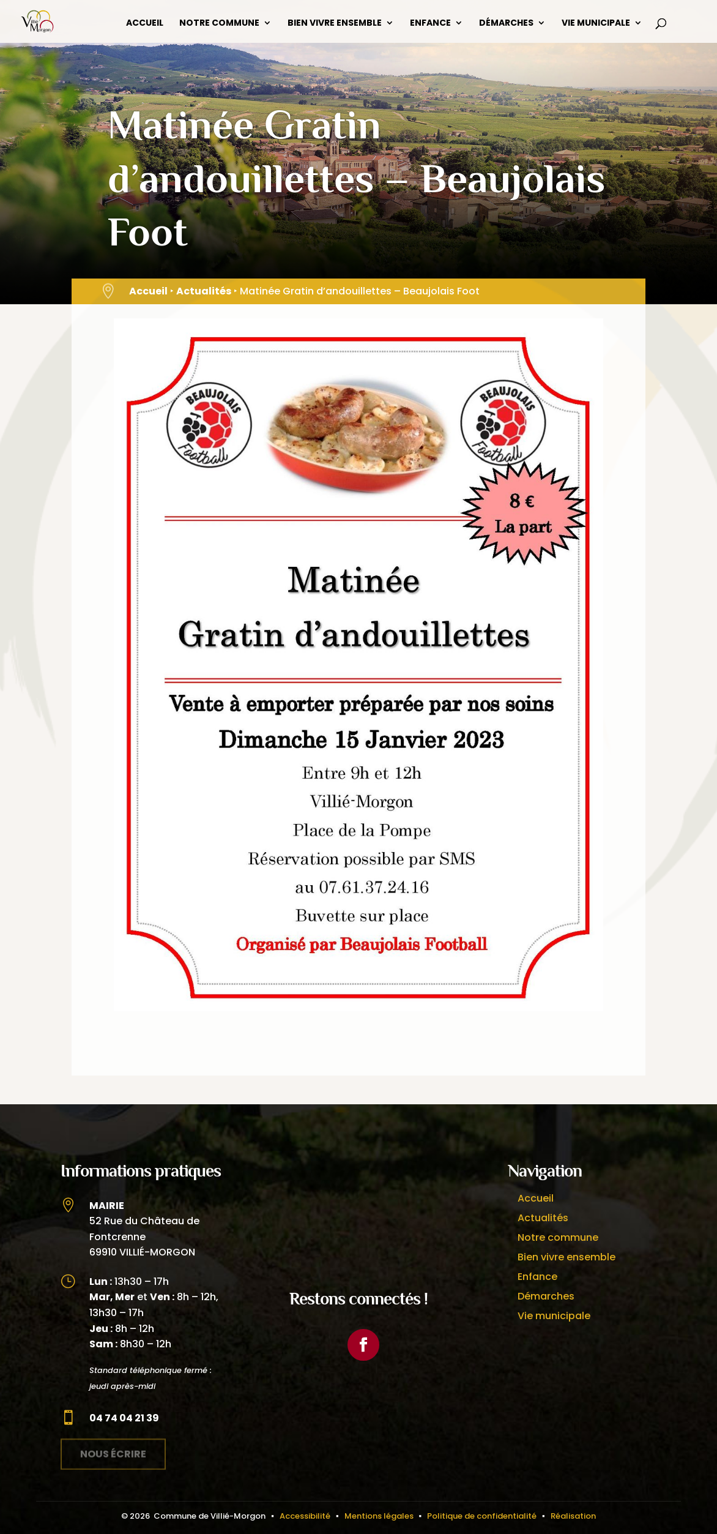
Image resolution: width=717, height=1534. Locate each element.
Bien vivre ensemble (335, 23)
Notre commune (219, 23)
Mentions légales (379, 1516)
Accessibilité (305, 1516)
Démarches (506, 23)
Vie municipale (596, 23)
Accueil (144, 23)
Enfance (430, 23)
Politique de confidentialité (482, 1516)
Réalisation (573, 1516)
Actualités (203, 291)
